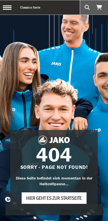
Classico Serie (30, 7)
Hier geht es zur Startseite (54, 197)
